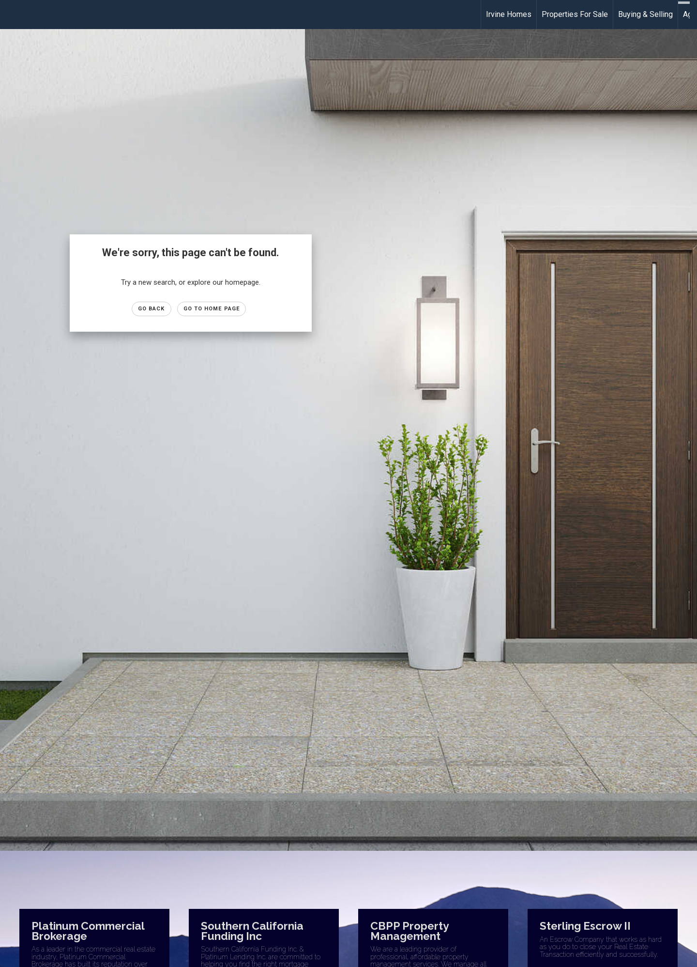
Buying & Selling (645, 14)
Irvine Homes (508, 14)
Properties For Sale (575, 14)
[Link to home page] (12, 14)
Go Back (151, 309)
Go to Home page (211, 309)
